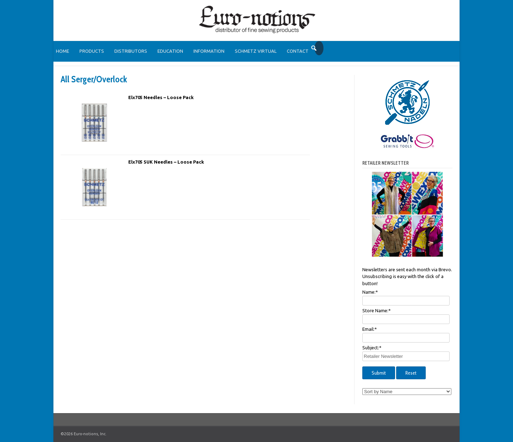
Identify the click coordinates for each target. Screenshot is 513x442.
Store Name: (376, 310)
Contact (298, 50)
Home (62, 50)
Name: (370, 291)
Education (170, 50)
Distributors (130, 50)
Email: (369, 329)
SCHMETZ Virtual (255, 50)
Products (91, 50)
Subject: (372, 347)
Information (208, 50)
